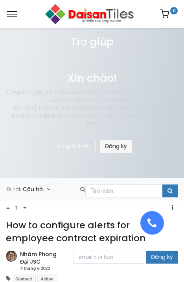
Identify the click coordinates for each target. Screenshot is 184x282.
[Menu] (12, 14)
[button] (172, 208)
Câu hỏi (34, 189)
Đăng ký (116, 146)
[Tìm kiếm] (170, 191)
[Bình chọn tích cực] (10, 208)
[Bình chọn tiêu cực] (25, 208)
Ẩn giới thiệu (73, 146)
